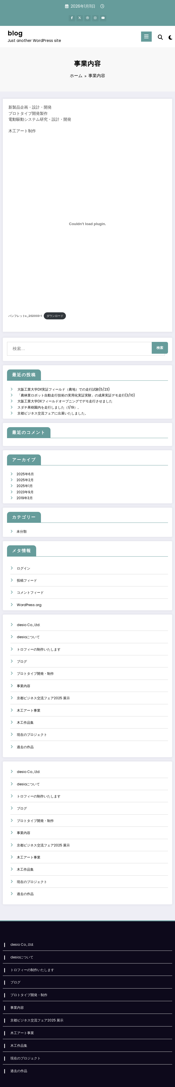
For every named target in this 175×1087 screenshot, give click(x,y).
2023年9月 (25, 482)
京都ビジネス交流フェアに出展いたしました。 (52, 406)
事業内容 (23, 675)
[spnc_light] (170, 37)
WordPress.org (29, 594)
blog (15, 32)
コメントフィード (30, 582)
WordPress (82, 1078)
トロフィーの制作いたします (39, 638)
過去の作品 (25, 736)
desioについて (28, 626)
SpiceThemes (138, 1078)
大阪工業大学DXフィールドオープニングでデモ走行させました (64, 395)
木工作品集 (25, 711)
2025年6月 (25, 466)
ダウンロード (55, 315)
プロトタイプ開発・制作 (35, 663)
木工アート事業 (28, 699)
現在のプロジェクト (32, 724)
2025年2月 (25, 471)
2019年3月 (25, 488)
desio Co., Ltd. (28, 614)
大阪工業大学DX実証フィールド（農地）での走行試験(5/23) (63, 384)
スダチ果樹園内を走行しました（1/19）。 (49, 400)
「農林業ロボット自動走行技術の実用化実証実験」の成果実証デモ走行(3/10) (76, 389)
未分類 (22, 521)
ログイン (23, 557)
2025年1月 (25, 477)
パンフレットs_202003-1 (25, 315)
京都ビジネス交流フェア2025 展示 (43, 687)
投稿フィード (27, 569)
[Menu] (147, 35)
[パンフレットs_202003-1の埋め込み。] (87, 222)
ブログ (22, 650)
